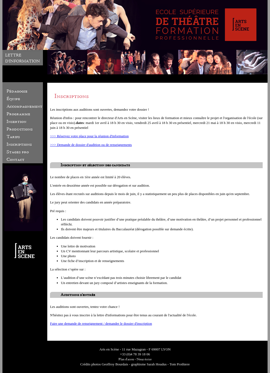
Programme (18, 114)
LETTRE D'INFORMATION (22, 58)
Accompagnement (24, 106)
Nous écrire (144, 359)
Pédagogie (17, 91)
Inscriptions (19, 144)
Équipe (13, 98)
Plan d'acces (126, 359)
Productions (20, 129)
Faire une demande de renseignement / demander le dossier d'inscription (101, 323)
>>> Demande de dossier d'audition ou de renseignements (91, 145)
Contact (15, 159)
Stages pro (18, 152)
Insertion (16, 121)
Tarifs (13, 136)
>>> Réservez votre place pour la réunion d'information (89, 136)
